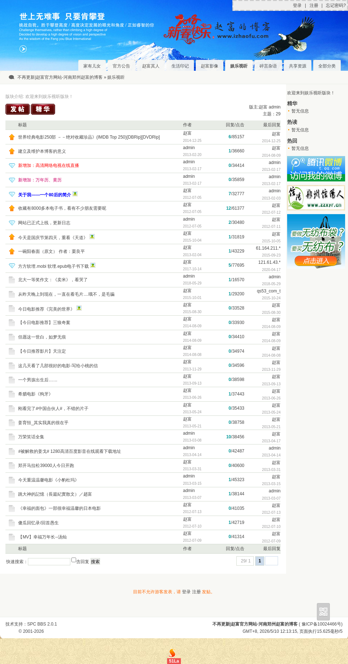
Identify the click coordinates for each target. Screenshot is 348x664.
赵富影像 (209, 66)
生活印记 (180, 66)
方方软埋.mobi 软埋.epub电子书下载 (53, 266)
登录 (297, 5)
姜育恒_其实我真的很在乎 (43, 422)
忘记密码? (336, 5)
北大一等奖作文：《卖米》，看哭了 (53, 279)
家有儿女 (92, 66)
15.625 (323, 631)
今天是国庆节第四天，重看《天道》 (53, 237)
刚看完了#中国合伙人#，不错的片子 (53, 408)
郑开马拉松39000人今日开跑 (46, 465)
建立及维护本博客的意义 (42, 151)
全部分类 (327, 66)
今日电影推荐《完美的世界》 (46, 309)
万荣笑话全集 (31, 436)
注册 (314, 5)
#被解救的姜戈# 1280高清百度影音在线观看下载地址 (69, 451)
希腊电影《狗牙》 (35, 394)
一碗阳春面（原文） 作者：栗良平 (51, 251)
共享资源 (297, 66)
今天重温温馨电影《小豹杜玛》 (48, 480)
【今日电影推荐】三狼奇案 (44, 322)
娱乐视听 (239, 66)
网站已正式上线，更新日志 (44, 222)
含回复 (82, 561)
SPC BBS (36, 624)
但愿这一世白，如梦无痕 (42, 337)
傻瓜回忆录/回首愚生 (38, 522)
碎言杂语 (268, 66)
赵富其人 (151, 66)
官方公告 (121, 66)
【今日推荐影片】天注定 (42, 351)
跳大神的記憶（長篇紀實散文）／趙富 (55, 494)
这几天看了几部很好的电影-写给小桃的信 (58, 365)
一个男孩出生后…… (37, 379)
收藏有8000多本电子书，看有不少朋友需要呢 (62, 208)
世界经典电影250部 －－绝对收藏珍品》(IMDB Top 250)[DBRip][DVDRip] (89, 137)
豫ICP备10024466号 (321, 624)
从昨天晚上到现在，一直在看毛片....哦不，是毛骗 (66, 294)
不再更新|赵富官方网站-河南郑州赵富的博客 (60, 77)
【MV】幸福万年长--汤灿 (42, 537)
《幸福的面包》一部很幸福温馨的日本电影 (59, 508)
